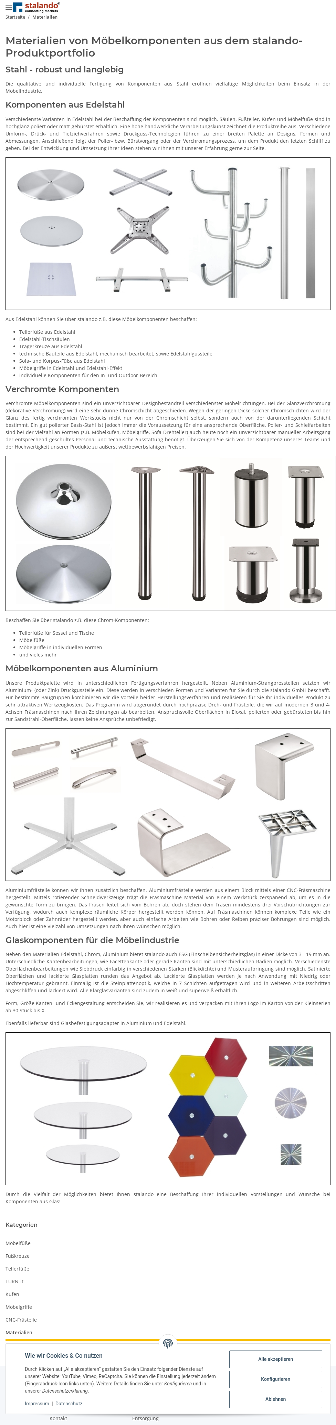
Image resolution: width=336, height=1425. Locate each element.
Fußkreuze (18, 1256)
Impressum (39, 1403)
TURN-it (14, 1281)
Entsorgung (145, 1418)
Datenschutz (70, 1403)
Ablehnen (274, 1399)
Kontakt (58, 1418)
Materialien (19, 1332)
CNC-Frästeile (21, 1319)
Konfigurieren (273, 1379)
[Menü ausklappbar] (9, 4)
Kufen (12, 1294)
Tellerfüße (17, 1268)
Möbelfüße (18, 1243)
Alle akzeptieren (273, 1359)
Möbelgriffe (19, 1307)
